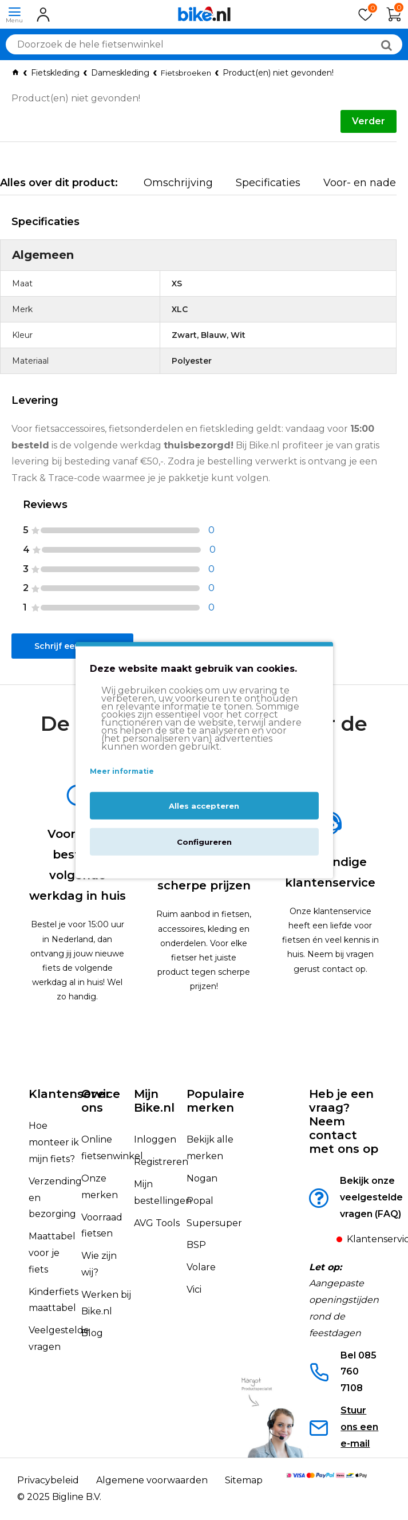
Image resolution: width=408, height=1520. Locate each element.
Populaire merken (215, 1101)
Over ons (95, 1101)
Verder (368, 121)
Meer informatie (122, 771)
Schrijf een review (72, 646)
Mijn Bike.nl (154, 1101)
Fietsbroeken (186, 72)
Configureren (204, 841)
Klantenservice (74, 1094)
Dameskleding (120, 73)
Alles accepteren (204, 805)
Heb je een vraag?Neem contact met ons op (343, 1121)
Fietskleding (55, 73)
